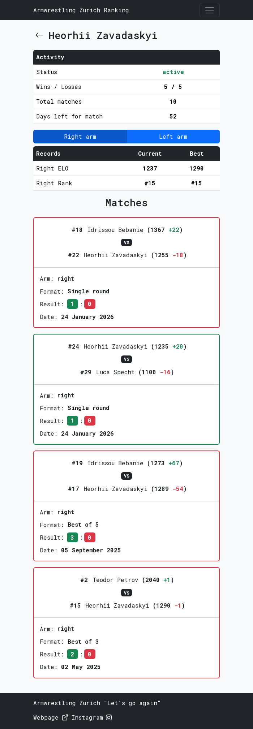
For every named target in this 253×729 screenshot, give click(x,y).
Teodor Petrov (115, 579)
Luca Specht (115, 372)
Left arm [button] (173, 136)
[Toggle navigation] (210, 10)
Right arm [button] (80, 136)
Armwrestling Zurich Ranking (81, 10)
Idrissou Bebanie (115, 229)
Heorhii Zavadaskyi (115, 255)
